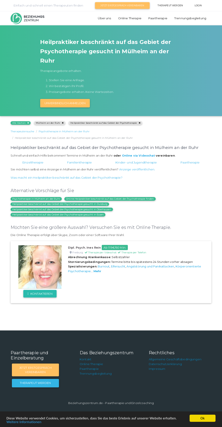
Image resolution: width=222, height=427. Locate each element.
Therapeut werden (170, 5)
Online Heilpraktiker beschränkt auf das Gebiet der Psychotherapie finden (110, 198)
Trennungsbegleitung (190, 18)
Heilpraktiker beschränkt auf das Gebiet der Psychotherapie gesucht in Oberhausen (61, 209)
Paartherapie (157, 18)
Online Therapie (129, 18)
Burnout (103, 266)
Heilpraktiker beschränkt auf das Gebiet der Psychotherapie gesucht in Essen (58, 214)
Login (198, 5)
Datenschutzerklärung (165, 364)
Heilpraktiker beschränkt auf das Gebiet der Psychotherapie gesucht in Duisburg (59, 203)
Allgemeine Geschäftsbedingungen (175, 359)
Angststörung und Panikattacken (150, 266)
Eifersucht (118, 266)
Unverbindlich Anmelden (65, 103)
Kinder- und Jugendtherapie (136, 162)
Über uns (104, 18)
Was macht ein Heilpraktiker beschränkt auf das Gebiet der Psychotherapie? (66, 177)
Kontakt (85, 359)
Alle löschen (20, 122)
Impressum (157, 368)
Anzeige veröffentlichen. (137, 169)
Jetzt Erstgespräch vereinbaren (122, 5)
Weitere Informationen (23, 422)
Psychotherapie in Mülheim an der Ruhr (36, 198)
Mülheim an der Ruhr (49, 122)
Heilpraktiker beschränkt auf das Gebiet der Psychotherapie (105, 122)
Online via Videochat (138, 155)
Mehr (97, 271)
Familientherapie (79, 162)
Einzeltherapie (32, 162)
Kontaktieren (39, 293)
